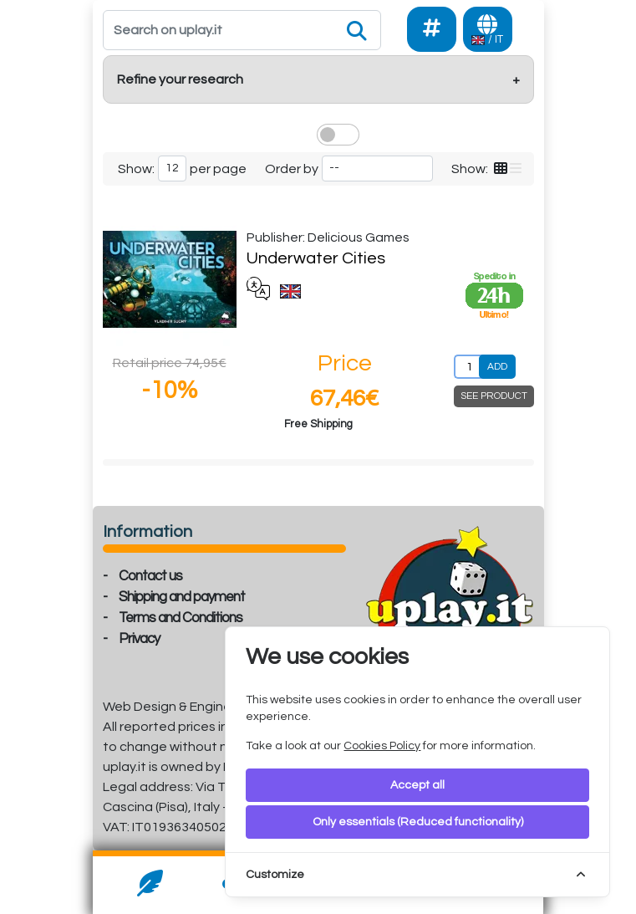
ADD (497, 366)
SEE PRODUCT (493, 396)
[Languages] (487, 29)
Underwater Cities (316, 258)
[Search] (242, 30)
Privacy (139, 638)
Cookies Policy (381, 746)
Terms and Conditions (180, 618)
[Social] (431, 29)
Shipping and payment (182, 597)
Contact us (150, 576)
